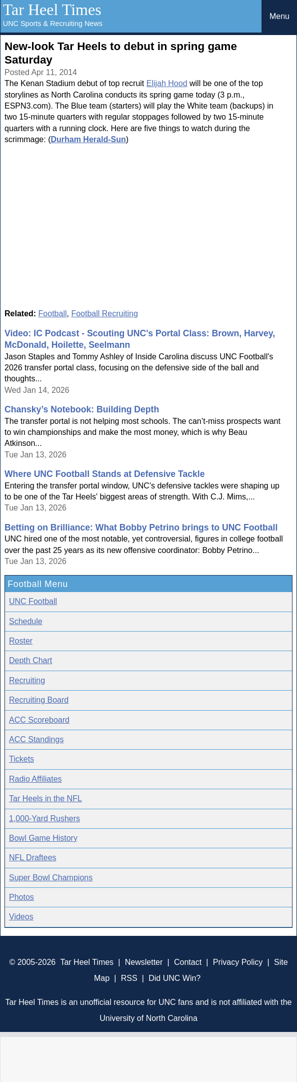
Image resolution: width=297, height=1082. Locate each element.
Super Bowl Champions (50, 877)
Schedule (25, 621)
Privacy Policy (238, 962)
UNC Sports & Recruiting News (52, 24)
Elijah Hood (167, 83)
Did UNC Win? (174, 978)
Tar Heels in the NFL (45, 798)
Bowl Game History (43, 838)
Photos (21, 897)
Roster (20, 641)
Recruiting (27, 680)
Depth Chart (30, 660)
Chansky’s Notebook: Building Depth (81, 409)
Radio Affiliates (35, 779)
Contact (188, 962)
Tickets (21, 759)
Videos (21, 916)
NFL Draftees (32, 857)
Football (52, 313)
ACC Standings (36, 739)
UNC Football (33, 601)
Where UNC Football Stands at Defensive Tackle (104, 474)
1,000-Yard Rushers (44, 818)
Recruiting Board (38, 700)
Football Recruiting (104, 313)
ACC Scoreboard (39, 720)
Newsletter (144, 962)
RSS (129, 978)
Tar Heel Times (52, 10)
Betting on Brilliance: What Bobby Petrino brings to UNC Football (141, 527)
